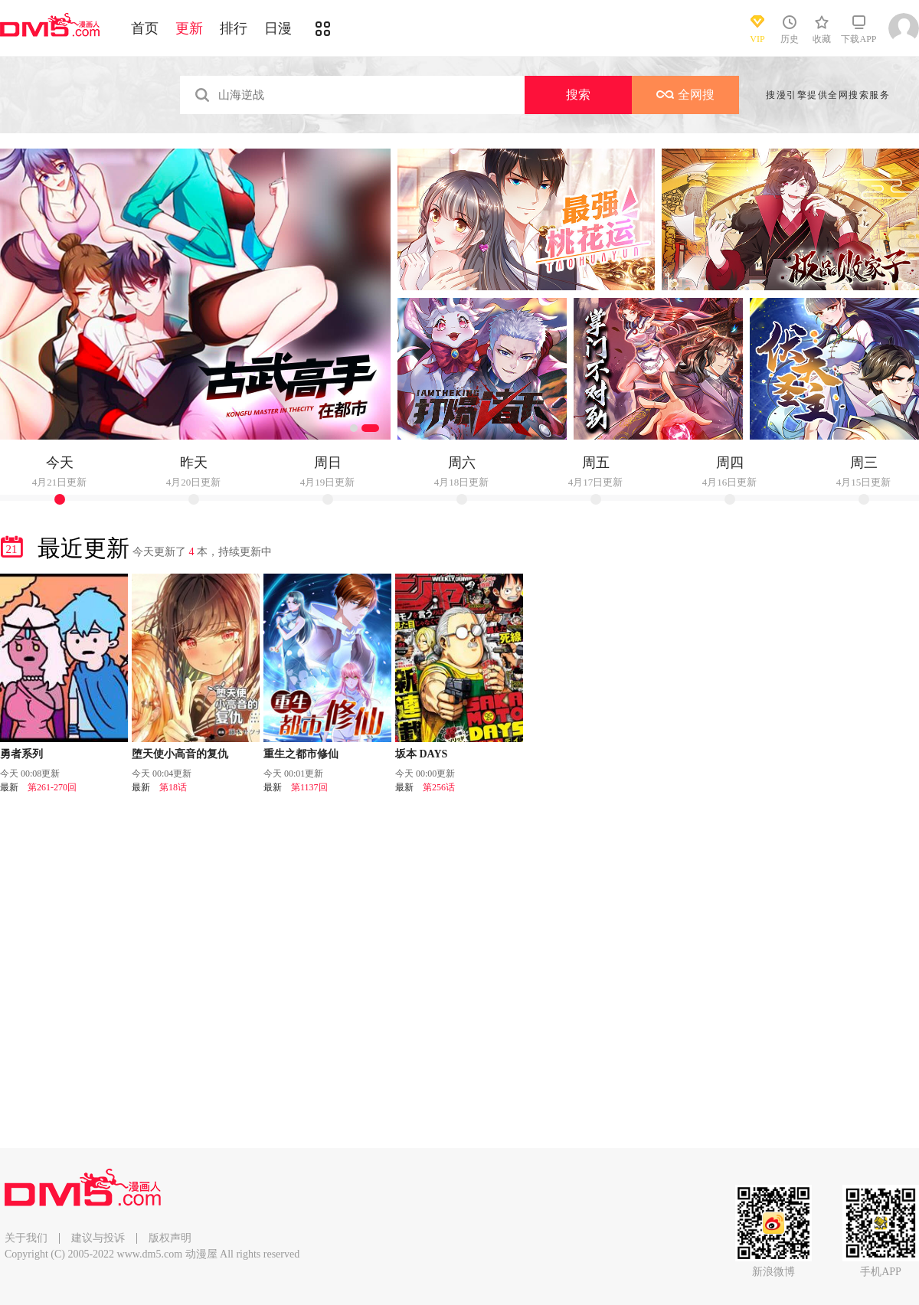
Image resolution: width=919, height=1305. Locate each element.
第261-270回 (52, 787)
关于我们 (26, 1238)
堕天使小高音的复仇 (180, 754)
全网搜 (685, 94)
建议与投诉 (98, 1238)
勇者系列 (21, 754)
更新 (189, 28)
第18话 (173, 787)
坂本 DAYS (421, 754)
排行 (233, 28)
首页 (145, 28)
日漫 (278, 28)
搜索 (578, 94)
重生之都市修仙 (300, 754)
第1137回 (309, 787)
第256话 (439, 787)
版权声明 (170, 1238)
